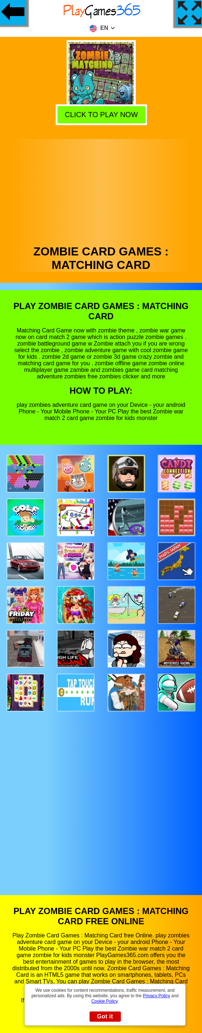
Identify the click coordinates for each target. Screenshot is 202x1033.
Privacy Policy (156, 995)
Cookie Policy (104, 1001)
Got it (105, 1016)
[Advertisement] (101, 190)
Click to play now (99, 114)
